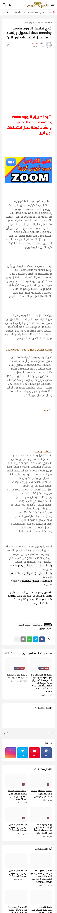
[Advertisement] (28, 82)
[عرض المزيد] (17, 639)
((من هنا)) (46, 584)
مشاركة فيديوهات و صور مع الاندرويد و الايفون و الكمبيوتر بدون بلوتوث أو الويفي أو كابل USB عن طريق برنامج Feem (41, 683)
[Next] (3, 12)
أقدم (6, 733)
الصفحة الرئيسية (45, 23)
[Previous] (7, 12)
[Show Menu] (53, 4)
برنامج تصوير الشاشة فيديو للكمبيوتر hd (16, 676)
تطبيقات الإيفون (45, 628)
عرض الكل (9, 653)
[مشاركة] (7, 44)
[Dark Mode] (10, 4)
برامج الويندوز (30, 23)
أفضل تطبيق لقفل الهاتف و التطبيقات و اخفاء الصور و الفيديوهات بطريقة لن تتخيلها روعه (41, 876)
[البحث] (4, 4)
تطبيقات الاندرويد (24, 624)
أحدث (50, 733)
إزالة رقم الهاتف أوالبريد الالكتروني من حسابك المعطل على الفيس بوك (42, 828)
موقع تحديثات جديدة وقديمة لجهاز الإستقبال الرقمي (41, 793)
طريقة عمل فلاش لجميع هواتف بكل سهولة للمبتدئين (18, 827)
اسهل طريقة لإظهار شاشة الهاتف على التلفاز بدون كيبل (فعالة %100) (31, 12)
